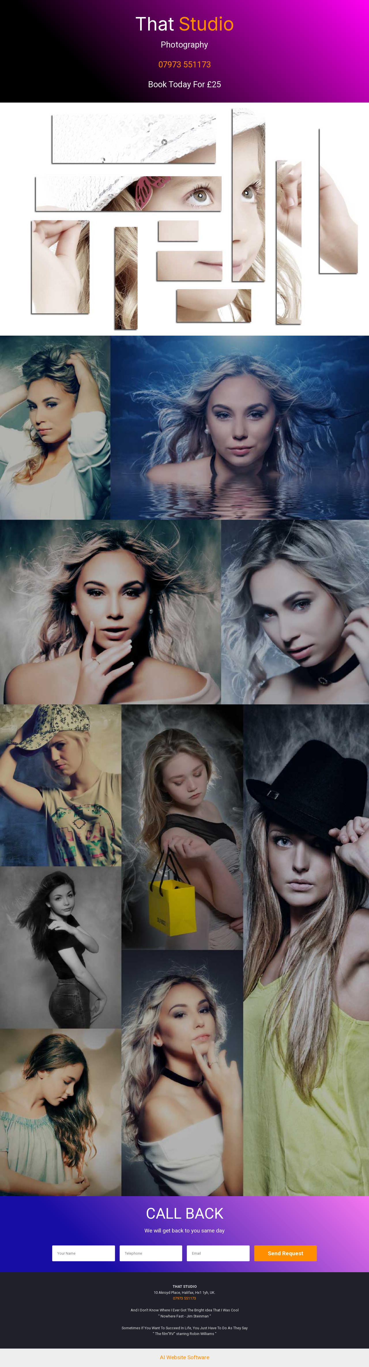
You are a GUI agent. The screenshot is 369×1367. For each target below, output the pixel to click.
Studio (206, 24)
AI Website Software (184, 1357)
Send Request (285, 1253)
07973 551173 (184, 64)
